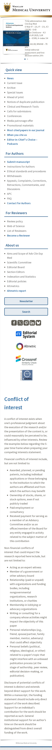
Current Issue (14, 83)
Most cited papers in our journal (25, 130)
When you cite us (17, 135)
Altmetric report (16, 290)
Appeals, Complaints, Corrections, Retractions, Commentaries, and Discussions (27, 185)
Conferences (14, 116)
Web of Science (16, 226)
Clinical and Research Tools (23, 106)
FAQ (9, 198)
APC (9, 193)
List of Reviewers (16, 230)
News (10, 78)
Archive (11, 87)
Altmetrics (13, 286)
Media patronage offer (20, 120)
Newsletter (26, 301)
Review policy (15, 221)
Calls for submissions (19, 111)
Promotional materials (20, 125)
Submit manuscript (18, 161)
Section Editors (16, 272)
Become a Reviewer (18, 235)
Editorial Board (16, 267)
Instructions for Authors (21, 166)
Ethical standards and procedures (26, 171)
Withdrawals (14, 176)
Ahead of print (15, 97)
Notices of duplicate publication (25, 102)
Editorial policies (16, 281)
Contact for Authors (19, 203)
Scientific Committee (19, 262)
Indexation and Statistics (21, 276)
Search (26, 311)
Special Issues (15, 92)
